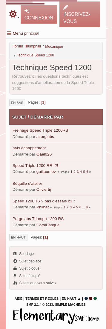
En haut (18, 237)
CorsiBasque (48, 225)
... (83, 207)
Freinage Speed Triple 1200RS (40, 130)
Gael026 (44, 154)
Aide (18, 298)
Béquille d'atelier (27, 183)
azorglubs (45, 136)
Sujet (19, 116)
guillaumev (46, 171)
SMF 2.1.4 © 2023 (39, 304)
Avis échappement (29, 148)
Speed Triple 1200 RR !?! (35, 165)
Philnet (42, 207)
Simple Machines (70, 304)
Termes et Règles (42, 298)
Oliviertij (43, 189)
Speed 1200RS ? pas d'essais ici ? (44, 201)
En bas (17, 102)
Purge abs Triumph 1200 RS (38, 218)
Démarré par (46, 116)
